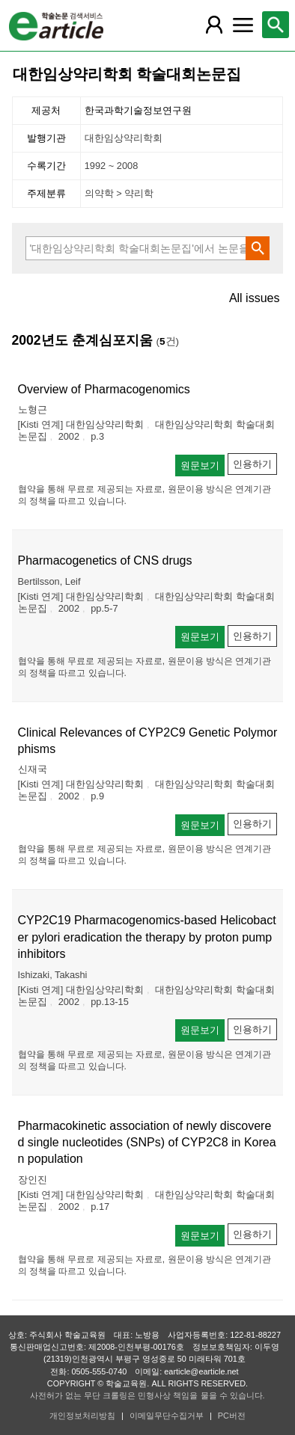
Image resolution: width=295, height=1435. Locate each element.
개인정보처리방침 (82, 1415)
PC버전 (232, 1415)
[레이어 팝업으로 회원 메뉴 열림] (214, 24)
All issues (254, 298)
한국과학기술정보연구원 (138, 110)
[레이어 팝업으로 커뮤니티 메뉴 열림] (242, 24)
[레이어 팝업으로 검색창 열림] (275, 24)
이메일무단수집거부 (167, 1415)
